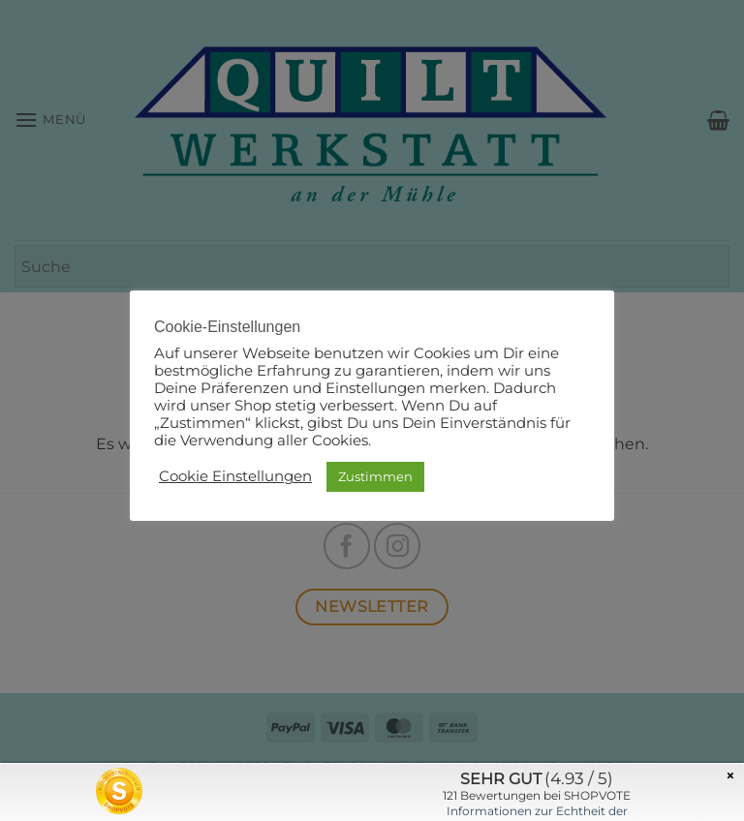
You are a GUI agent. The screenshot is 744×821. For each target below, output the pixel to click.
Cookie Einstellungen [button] (235, 476)
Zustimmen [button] (375, 476)
